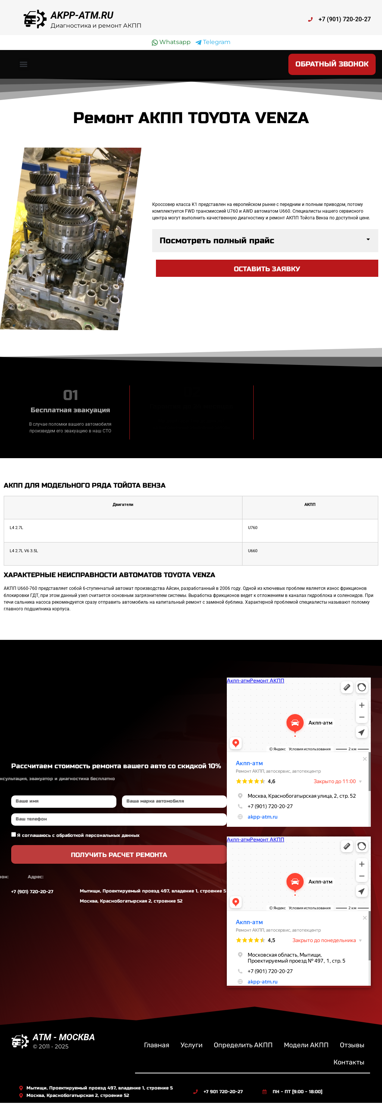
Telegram (213, 42)
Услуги (192, 1046)
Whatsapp (171, 42)
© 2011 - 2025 (50, 1047)
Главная (156, 1046)
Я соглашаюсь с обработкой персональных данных (78, 836)
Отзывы (352, 1046)
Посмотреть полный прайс (217, 242)
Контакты (349, 1064)
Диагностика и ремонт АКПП (96, 25)
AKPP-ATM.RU (82, 15)
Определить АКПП (243, 1046)
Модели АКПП (306, 1046)
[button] (24, 65)
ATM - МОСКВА (64, 1038)
